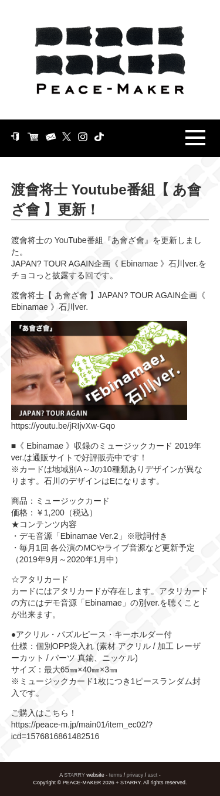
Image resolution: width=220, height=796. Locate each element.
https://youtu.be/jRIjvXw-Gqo (63, 426)
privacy (135, 775)
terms (116, 775)
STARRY (74, 775)
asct (153, 775)
